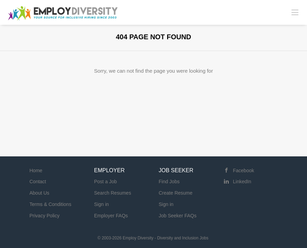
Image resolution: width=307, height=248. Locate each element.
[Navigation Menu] (294, 12)
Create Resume (176, 193)
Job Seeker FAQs (178, 215)
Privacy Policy (45, 215)
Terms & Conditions (50, 204)
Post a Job (105, 181)
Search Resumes (112, 193)
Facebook (243, 170)
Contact (38, 181)
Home (36, 170)
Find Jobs (169, 181)
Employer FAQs (111, 215)
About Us (40, 193)
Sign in (101, 204)
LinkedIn (242, 181)
